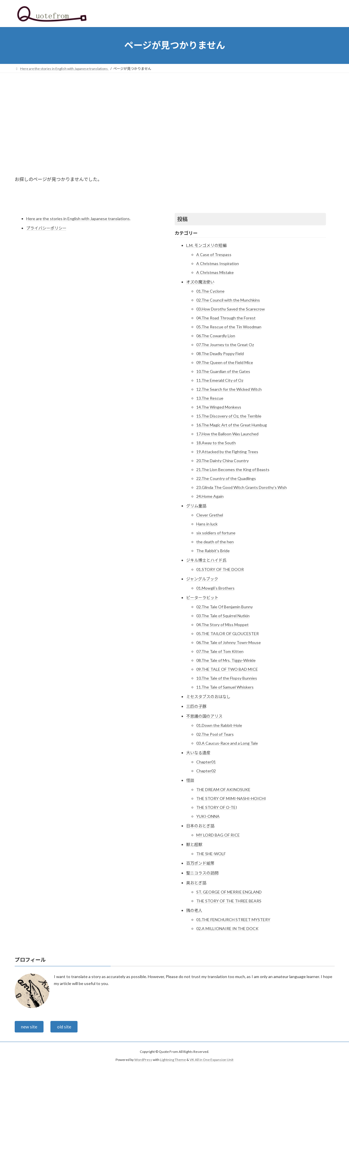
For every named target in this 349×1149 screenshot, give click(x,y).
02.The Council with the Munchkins (228, 300)
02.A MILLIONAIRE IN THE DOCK (227, 928)
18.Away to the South (216, 442)
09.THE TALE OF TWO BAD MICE (227, 669)
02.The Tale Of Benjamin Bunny (224, 606)
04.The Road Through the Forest (226, 317)
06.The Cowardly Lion (215, 335)
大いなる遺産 (198, 752)
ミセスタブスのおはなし (208, 696)
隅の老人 (194, 910)
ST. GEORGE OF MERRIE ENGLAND (229, 891)
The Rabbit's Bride (213, 550)
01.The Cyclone (210, 291)
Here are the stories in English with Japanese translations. (78, 218)
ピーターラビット (202, 597)
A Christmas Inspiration (217, 263)
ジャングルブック (202, 578)
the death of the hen (215, 541)
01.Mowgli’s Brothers (215, 588)
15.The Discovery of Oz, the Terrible (228, 416)
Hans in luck (207, 523)
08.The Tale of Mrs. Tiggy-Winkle (226, 660)
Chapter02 (206, 770)
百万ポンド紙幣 (200, 863)
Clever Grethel (209, 514)
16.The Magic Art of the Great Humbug (231, 424)
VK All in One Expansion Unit (211, 1060)
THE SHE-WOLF (211, 853)
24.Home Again (210, 496)
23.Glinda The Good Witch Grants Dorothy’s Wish (241, 487)
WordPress (143, 1060)
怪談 (190, 780)
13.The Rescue (209, 398)
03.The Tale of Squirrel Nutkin (223, 615)
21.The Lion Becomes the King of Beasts (232, 469)
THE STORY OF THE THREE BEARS (228, 900)
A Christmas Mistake (215, 272)
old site (65, 1027)
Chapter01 (206, 761)
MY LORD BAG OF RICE (218, 834)
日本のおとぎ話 (200, 825)
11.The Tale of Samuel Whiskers (225, 687)
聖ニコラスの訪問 (202, 872)
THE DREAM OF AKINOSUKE (223, 789)
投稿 (182, 219)
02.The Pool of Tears (215, 734)
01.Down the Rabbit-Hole (219, 725)
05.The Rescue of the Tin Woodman (228, 326)
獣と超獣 (194, 844)
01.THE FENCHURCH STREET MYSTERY (233, 919)
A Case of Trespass (213, 254)
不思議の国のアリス (204, 716)
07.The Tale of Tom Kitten (220, 651)
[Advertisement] (175, 116)
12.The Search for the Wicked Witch (229, 389)
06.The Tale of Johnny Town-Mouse (228, 642)
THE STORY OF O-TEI (216, 807)
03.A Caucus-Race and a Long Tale (227, 743)
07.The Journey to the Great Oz (225, 344)
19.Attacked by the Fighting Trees (227, 451)
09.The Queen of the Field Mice (224, 362)
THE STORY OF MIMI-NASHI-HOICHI (231, 798)
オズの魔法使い (200, 281)
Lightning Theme (173, 1060)
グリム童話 (196, 505)
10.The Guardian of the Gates (223, 371)
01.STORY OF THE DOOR (220, 569)
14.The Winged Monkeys (218, 407)
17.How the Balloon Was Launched (227, 433)
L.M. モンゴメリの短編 (206, 245)
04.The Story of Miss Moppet (222, 624)
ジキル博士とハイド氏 (206, 560)
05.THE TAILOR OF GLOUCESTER (227, 633)
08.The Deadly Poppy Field (220, 353)
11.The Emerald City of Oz (219, 380)
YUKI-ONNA (208, 816)
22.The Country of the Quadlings (226, 478)
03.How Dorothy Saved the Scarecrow (230, 308)
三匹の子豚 (196, 706)
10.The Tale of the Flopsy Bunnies (226, 678)
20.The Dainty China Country (222, 460)
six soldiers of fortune (215, 532)
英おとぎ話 (196, 882)
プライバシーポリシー (46, 228)
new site (29, 1027)
